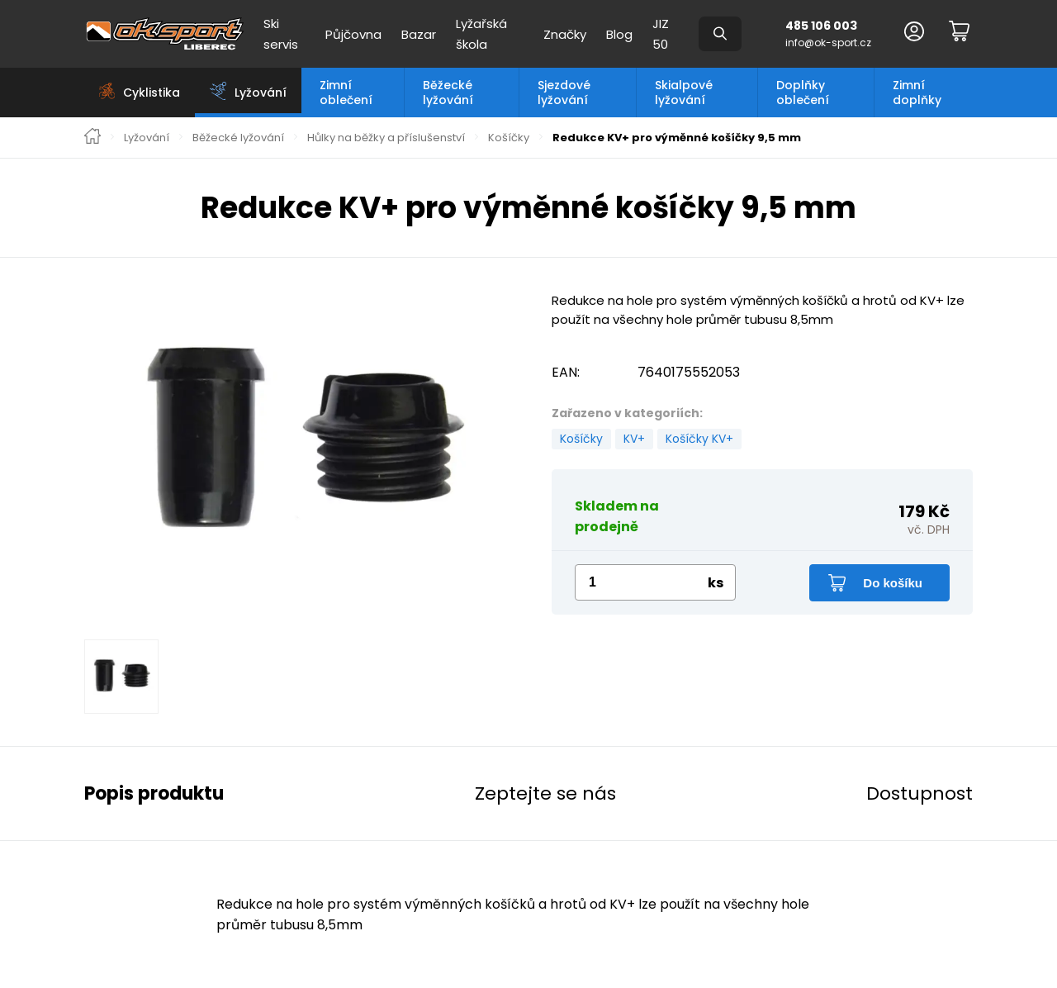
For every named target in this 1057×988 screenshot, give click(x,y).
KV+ (634, 438)
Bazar (418, 34)
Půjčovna (353, 34)
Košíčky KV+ (699, 438)
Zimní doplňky (917, 92)
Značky (564, 34)
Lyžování (146, 138)
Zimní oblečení (346, 92)
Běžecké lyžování (448, 92)
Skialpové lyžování (684, 92)
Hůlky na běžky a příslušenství (386, 138)
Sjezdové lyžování (564, 92)
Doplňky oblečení (802, 92)
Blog (619, 34)
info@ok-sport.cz (828, 43)
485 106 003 (821, 25)
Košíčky (508, 138)
